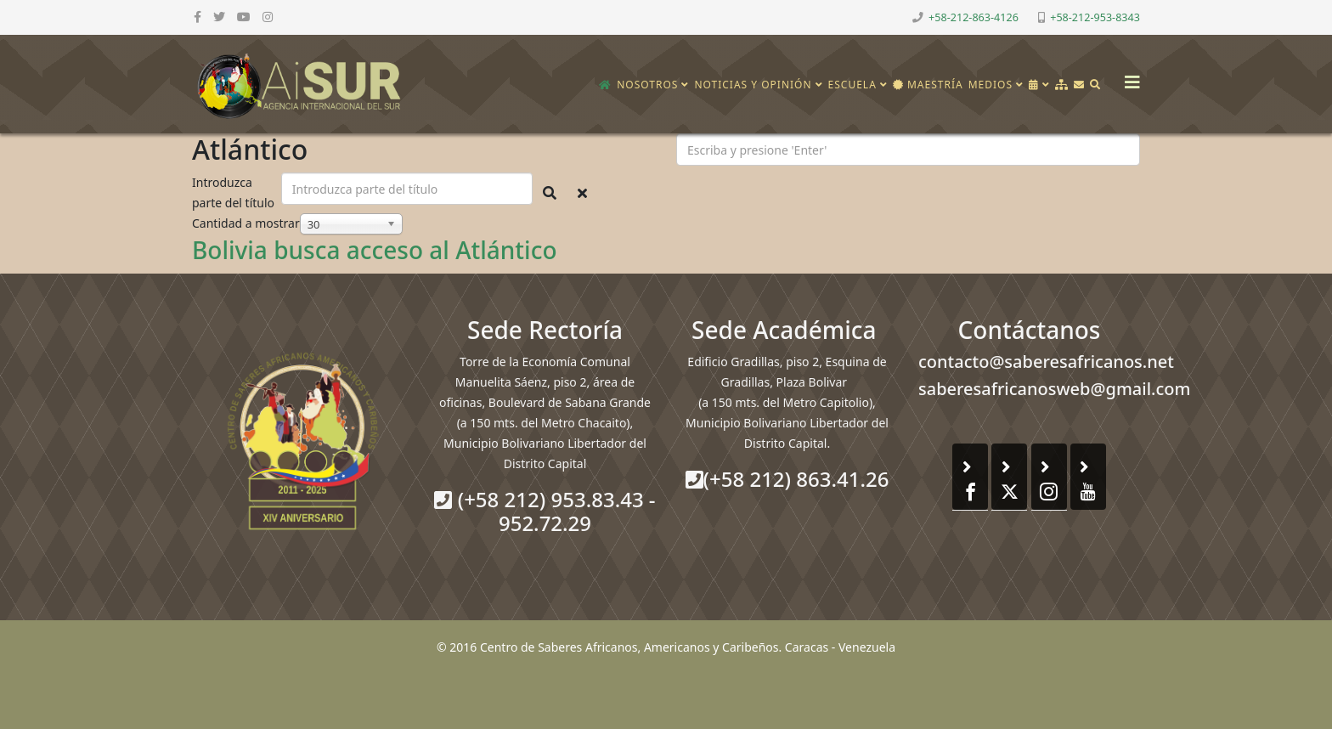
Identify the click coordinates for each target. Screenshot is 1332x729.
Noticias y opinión (752, 84)
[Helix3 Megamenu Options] (1128, 77)
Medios (990, 84)
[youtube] (244, 16)
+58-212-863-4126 (973, 17)
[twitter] (219, 16)
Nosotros (647, 84)
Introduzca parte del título (235, 192)
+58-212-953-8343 (1095, 17)
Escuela (852, 84)
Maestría (928, 84)
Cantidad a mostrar (246, 223)
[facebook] (197, 16)
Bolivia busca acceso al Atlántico (374, 250)
